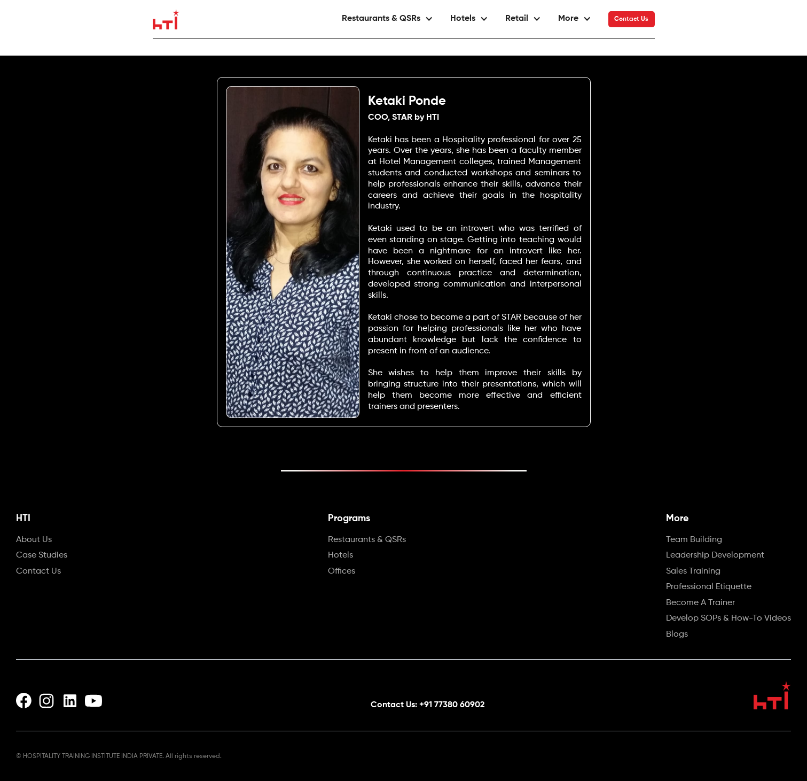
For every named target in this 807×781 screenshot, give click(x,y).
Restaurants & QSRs (367, 540)
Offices (341, 572)
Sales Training (693, 572)
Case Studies (41, 556)
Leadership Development (715, 556)
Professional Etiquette (708, 587)
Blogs (677, 635)
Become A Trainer (700, 603)
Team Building (694, 540)
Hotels (340, 556)
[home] (166, 19)
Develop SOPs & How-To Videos (728, 619)
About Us (34, 540)
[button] (387, 19)
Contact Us (631, 19)
